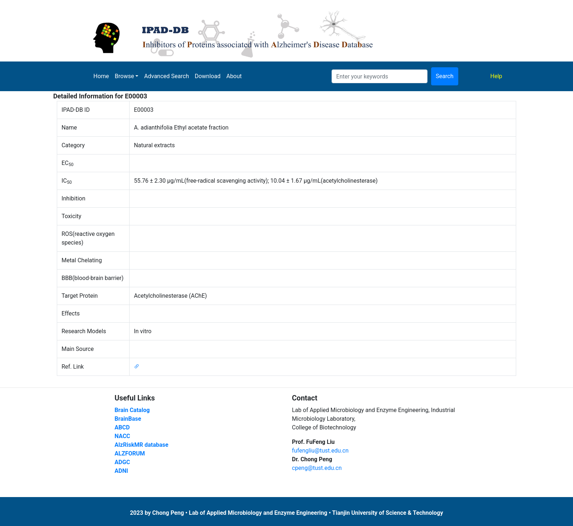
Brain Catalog (132, 410)
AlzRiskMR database (142, 444)
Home (101, 76)
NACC (122, 436)
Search (445, 76)
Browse (124, 76)
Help (497, 76)
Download (207, 76)
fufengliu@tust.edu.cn (320, 450)
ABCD (122, 427)
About (234, 76)
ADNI (121, 470)
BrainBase (128, 418)
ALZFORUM (130, 453)
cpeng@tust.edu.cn (317, 468)
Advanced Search (166, 76)
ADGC (122, 462)
